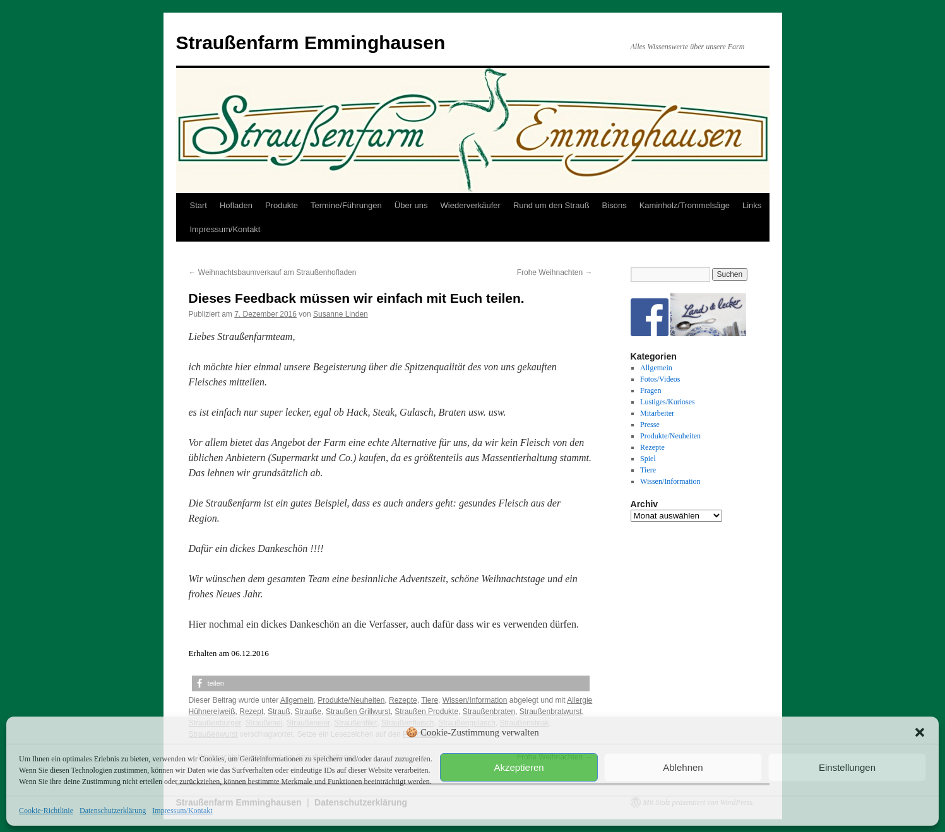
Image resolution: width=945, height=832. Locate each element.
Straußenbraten (489, 711)
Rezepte (403, 700)
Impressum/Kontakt (182, 810)
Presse (650, 424)
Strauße (308, 711)
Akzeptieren (519, 767)
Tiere (429, 700)
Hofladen (236, 205)
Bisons (614, 205)
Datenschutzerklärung (113, 810)
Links (751, 205)
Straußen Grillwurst (358, 711)
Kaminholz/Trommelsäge (684, 205)
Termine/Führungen (346, 205)
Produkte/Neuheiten (351, 700)
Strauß (279, 711)
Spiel (648, 458)
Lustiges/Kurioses (667, 401)
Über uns (411, 205)
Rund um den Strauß (551, 205)
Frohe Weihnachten (555, 272)
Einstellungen (847, 767)
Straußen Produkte (426, 711)
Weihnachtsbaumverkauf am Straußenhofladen (273, 272)
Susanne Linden (340, 314)
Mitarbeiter (657, 413)
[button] (919, 732)
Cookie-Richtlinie (46, 810)
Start (198, 205)
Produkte (281, 205)
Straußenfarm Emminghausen (311, 42)
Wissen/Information (475, 700)
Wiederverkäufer (471, 205)
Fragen (650, 390)
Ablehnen (683, 767)
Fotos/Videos (660, 379)
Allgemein (297, 700)
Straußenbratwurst (551, 711)
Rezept (251, 711)
